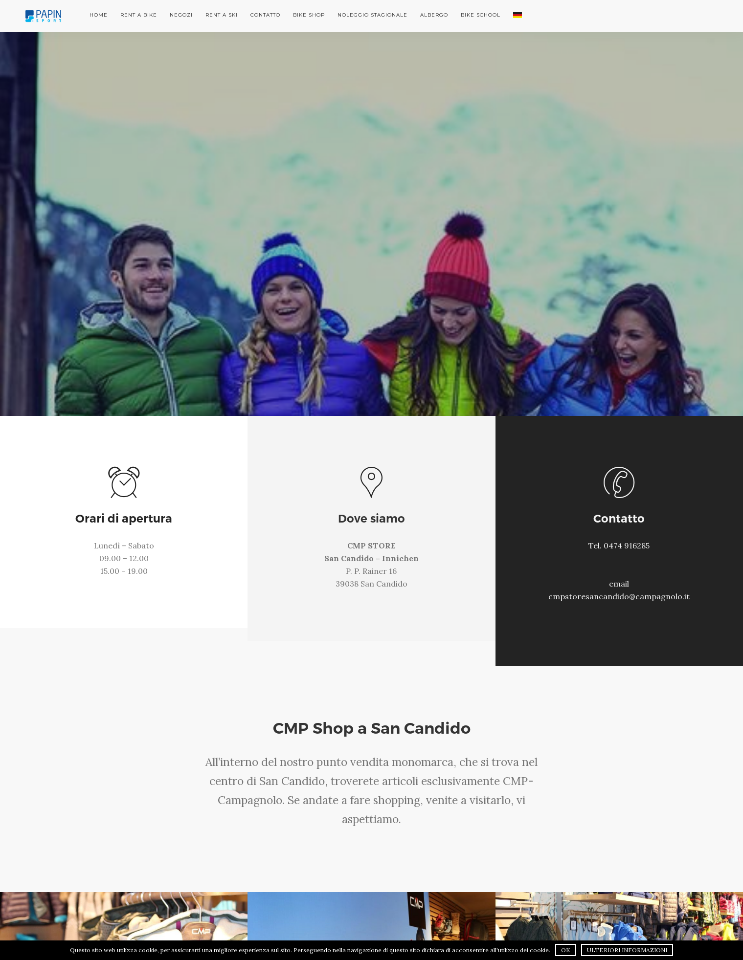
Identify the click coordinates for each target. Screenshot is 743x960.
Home (99, 15)
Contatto (265, 15)
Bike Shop (309, 15)
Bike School (480, 15)
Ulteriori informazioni (627, 950)
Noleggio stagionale (372, 15)
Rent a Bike (138, 15)
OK (565, 950)
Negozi (181, 15)
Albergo (434, 15)
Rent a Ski (221, 15)
